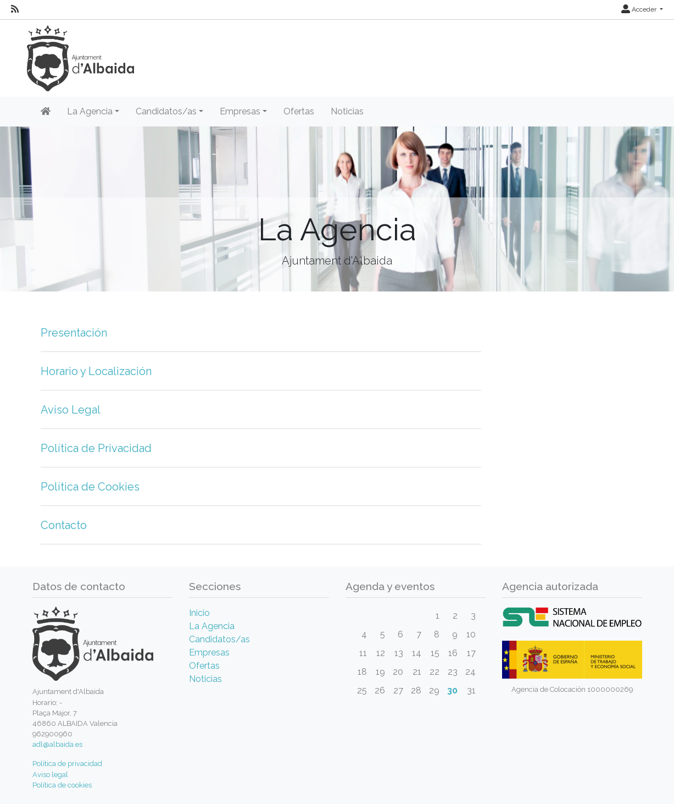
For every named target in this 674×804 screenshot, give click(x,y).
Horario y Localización (96, 371)
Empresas (209, 652)
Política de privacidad (67, 763)
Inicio (199, 613)
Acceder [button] (639, 9)
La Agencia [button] (90, 111)
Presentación (74, 332)
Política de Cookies (90, 486)
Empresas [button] (240, 111)
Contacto (64, 525)
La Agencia (212, 626)
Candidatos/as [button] (166, 111)
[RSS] (15, 9)
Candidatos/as (219, 639)
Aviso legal (50, 774)
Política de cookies (62, 785)
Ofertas (298, 111)
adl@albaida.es (57, 744)
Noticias (347, 111)
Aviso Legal (71, 409)
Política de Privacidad (96, 448)
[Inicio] (45, 111)
